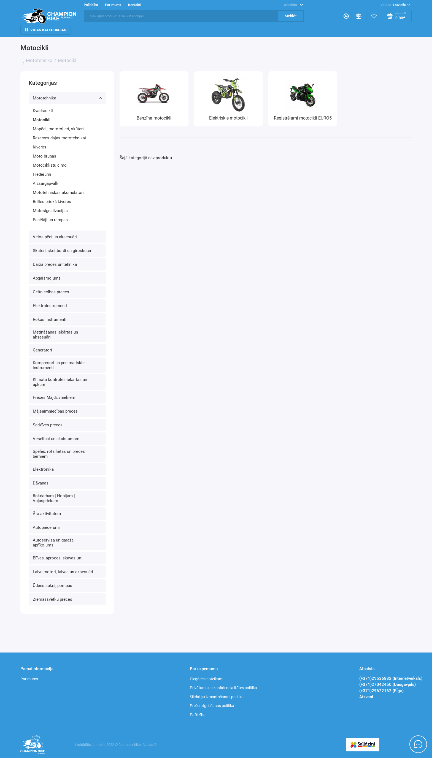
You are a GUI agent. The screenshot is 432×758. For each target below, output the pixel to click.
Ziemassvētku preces (52, 599)
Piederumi (42, 174)
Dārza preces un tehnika (55, 264)
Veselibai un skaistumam (56, 438)
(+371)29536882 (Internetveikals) (390, 678)
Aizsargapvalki (46, 183)
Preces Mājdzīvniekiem (54, 397)
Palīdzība (91, 5)
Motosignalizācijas (50, 210)
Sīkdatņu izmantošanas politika (217, 697)
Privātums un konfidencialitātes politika (223, 688)
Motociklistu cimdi (50, 165)
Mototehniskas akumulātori (58, 192)
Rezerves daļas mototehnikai (59, 138)
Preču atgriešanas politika (212, 705)
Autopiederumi (46, 527)
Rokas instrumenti (49, 319)
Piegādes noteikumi (206, 679)
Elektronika (43, 469)
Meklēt (291, 16)
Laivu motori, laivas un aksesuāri (63, 571)
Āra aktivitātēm (47, 513)
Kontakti (134, 5)
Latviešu (395, 5)
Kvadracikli (43, 110)
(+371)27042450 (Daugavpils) (387, 684)
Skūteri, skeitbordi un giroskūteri (63, 250)
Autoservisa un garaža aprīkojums (53, 543)
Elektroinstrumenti (50, 305)
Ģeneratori (42, 350)
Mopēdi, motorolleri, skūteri (58, 128)
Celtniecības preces (51, 291)
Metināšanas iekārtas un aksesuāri (55, 335)
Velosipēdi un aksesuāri (55, 236)
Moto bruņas (44, 156)
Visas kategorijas (45, 30)
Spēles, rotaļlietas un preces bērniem (59, 454)
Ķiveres (39, 147)
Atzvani (366, 696)
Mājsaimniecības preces (55, 411)
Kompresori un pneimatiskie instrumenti (59, 365)
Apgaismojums (47, 278)
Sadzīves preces (48, 425)
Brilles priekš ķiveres (52, 201)
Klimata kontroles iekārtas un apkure (60, 382)
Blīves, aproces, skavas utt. (58, 558)
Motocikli (41, 119)
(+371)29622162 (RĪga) (381, 690)
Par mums (113, 5)
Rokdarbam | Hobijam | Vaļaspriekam (54, 498)
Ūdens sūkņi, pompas (52, 585)
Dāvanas (40, 483)
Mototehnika (67, 98)
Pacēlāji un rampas (50, 219)
